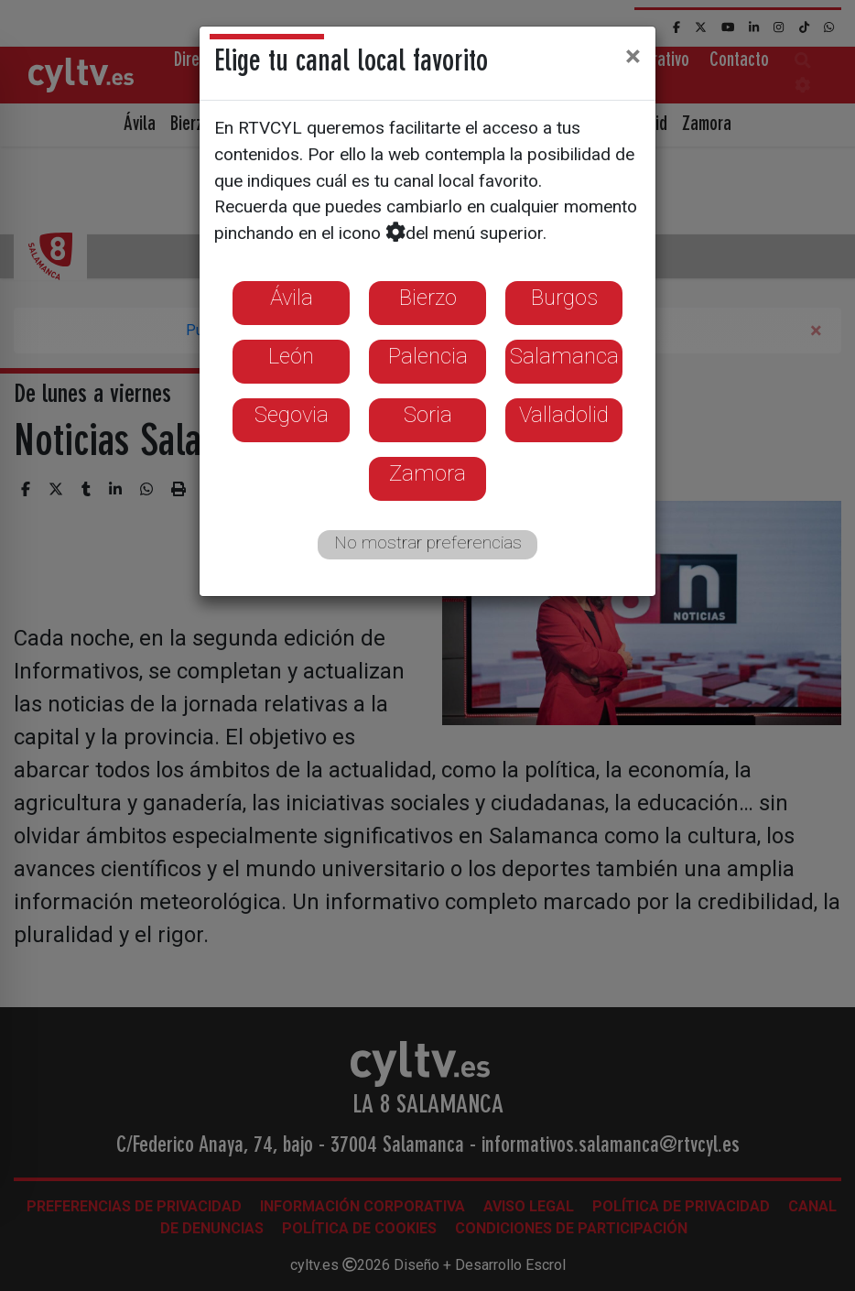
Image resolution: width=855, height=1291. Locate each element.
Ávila (291, 297)
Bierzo (428, 297)
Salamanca (564, 356)
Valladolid (564, 415)
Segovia (291, 415)
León (291, 356)
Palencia (428, 356)
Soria (428, 415)
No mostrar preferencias (428, 542)
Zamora (427, 473)
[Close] (633, 56)
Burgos (564, 297)
